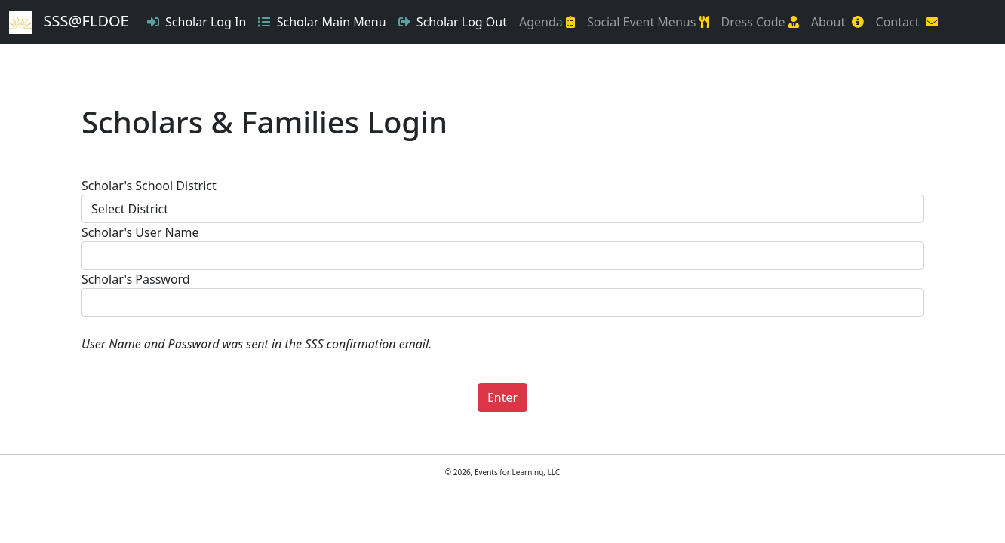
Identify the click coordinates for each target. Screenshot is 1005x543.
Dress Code (760, 22)
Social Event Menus (648, 22)
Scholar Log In (197, 22)
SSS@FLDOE (69, 22)
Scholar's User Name (140, 232)
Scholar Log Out (452, 22)
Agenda (547, 22)
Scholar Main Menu (322, 22)
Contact (907, 22)
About (837, 22)
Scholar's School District (149, 185)
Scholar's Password (135, 279)
